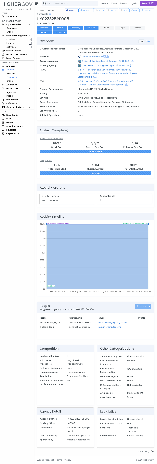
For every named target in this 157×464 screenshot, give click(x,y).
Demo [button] (123, 3)
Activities (11, 47)
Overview (44, 28)
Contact (49, 460)
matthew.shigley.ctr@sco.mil (112, 322)
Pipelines (11, 39)
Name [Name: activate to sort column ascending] (43, 318)
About (40, 460)
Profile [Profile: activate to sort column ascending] (141, 318)
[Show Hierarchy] (107, 56)
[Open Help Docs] (50, 14)
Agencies (11, 92)
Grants (10, 31)
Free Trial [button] (148, 3)
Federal (8, 9)
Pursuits (10, 43)
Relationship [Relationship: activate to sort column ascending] (75, 318)
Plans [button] (114, 3)
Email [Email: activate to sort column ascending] (101, 318)
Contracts (12, 28)
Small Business (134, 368)
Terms (59, 460)
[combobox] (84, 3)
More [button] (103, 3)
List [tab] (141, 41)
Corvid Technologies (92, 56)
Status (60, 28)
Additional (60, 32)
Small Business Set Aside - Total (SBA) (97, 97)
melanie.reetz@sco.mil (109, 327)
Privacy (67, 460)
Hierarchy (75, 28)
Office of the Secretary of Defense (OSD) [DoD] (106, 61)
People (10, 95)
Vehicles (11, 73)
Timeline (91, 28)
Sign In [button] (133, 3)
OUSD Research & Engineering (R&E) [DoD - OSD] (106, 65)
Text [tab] (148, 41)
